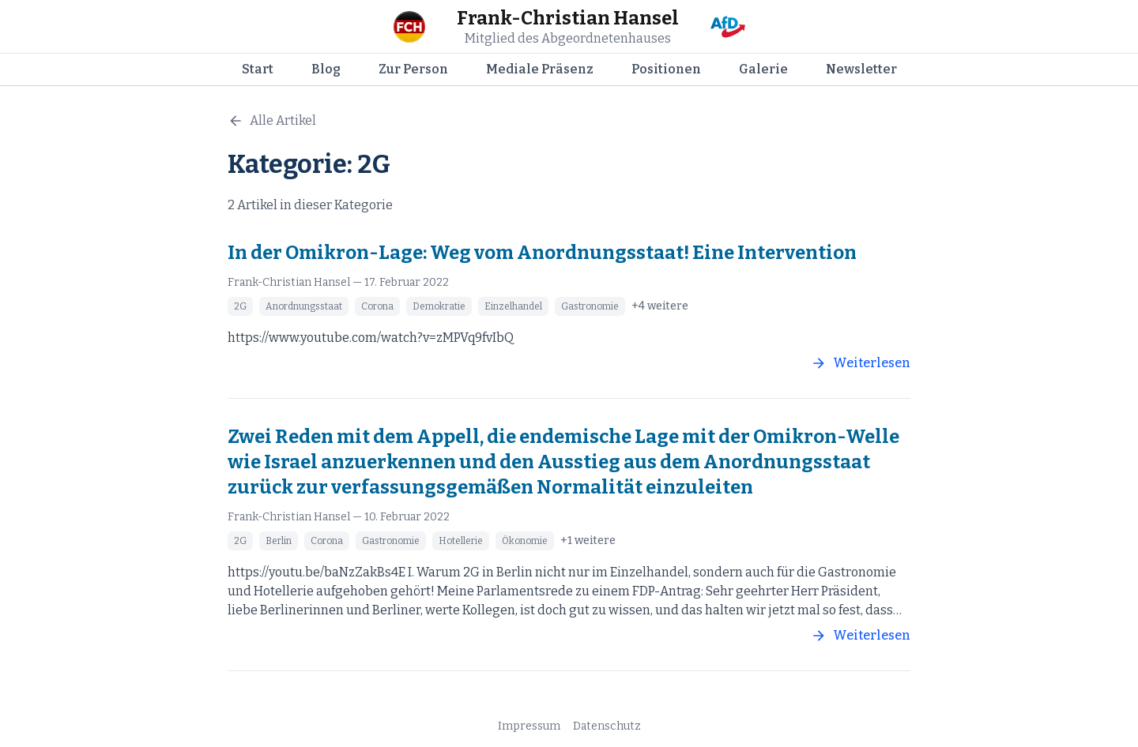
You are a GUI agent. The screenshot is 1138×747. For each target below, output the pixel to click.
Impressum (529, 726)
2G (240, 306)
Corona (377, 306)
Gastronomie (590, 306)
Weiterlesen (860, 363)
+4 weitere (659, 306)
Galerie (763, 69)
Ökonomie (525, 540)
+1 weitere (588, 540)
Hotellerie (461, 540)
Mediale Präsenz (539, 69)
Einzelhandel (513, 306)
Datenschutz (607, 726)
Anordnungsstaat (304, 306)
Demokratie (439, 306)
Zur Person (413, 69)
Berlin (279, 540)
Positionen (666, 69)
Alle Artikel (272, 121)
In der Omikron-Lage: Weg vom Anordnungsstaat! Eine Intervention (542, 253)
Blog (326, 69)
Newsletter (861, 69)
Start (257, 69)
